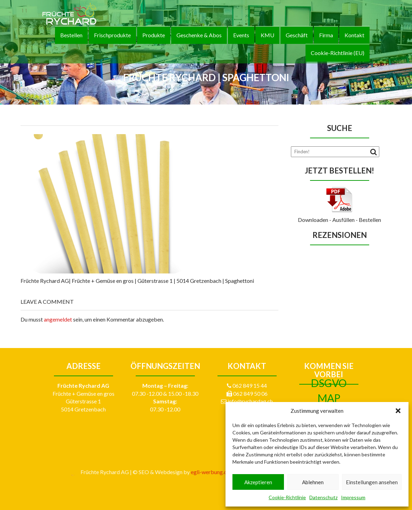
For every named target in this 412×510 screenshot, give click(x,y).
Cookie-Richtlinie (287, 497)
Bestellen (71, 35)
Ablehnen (313, 482)
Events (241, 35)
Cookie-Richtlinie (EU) (337, 52)
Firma (326, 35)
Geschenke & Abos (199, 35)
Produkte (153, 35)
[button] (398, 410)
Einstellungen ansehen (372, 482)
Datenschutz (323, 497)
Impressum (353, 497)
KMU (267, 35)
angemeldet (58, 319)
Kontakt (354, 35)
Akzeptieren (258, 482)
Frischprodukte (112, 35)
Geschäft (297, 35)
